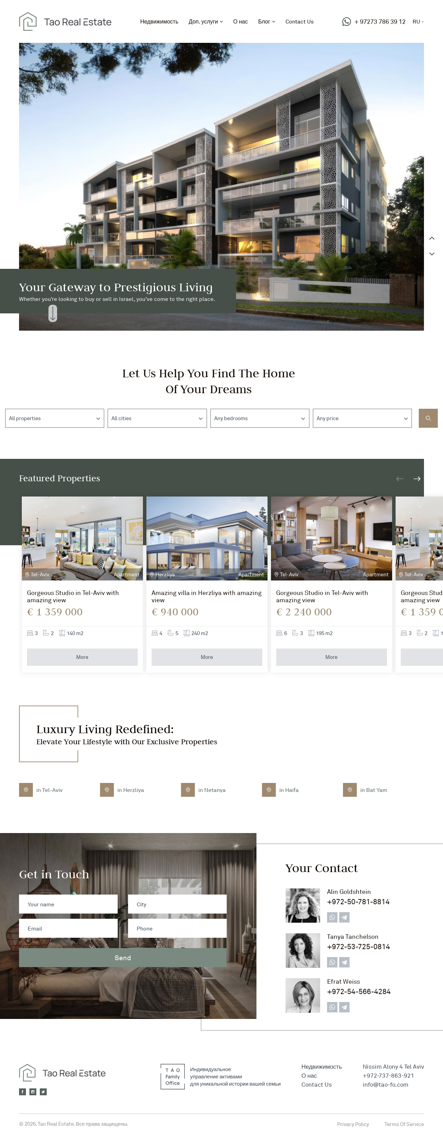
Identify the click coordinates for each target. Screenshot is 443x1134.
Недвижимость (159, 21)
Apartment (126, 574)
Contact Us (300, 21)
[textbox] (29, 418)
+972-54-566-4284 (359, 991)
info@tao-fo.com (385, 1084)
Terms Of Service (404, 1124)
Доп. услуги (203, 21)
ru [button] (416, 21)
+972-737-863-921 (388, 1075)
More (82, 657)
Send (123, 957)
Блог (264, 21)
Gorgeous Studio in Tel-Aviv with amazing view (73, 596)
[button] (417, 478)
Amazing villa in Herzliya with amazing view (207, 596)
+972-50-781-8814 (358, 901)
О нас (240, 21)
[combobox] (54, 418)
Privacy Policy (353, 1124)
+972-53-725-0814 (358, 946)
